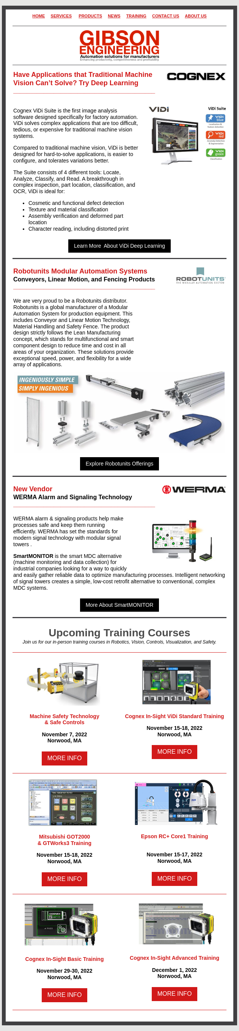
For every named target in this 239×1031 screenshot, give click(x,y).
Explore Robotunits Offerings (120, 464)
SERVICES (61, 16)
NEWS (114, 16)
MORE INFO (64, 758)
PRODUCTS (90, 16)
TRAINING (136, 16)
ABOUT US (195, 16)
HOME (38, 16)
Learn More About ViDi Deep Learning (119, 246)
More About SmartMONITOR (120, 605)
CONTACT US (165, 16)
